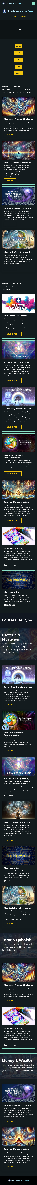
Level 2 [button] (18, 53)
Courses (13, 16)
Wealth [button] (18, 73)
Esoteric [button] (18, 60)
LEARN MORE (10, 135)
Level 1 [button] (18, 46)
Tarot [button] (18, 66)
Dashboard (22, 16)
